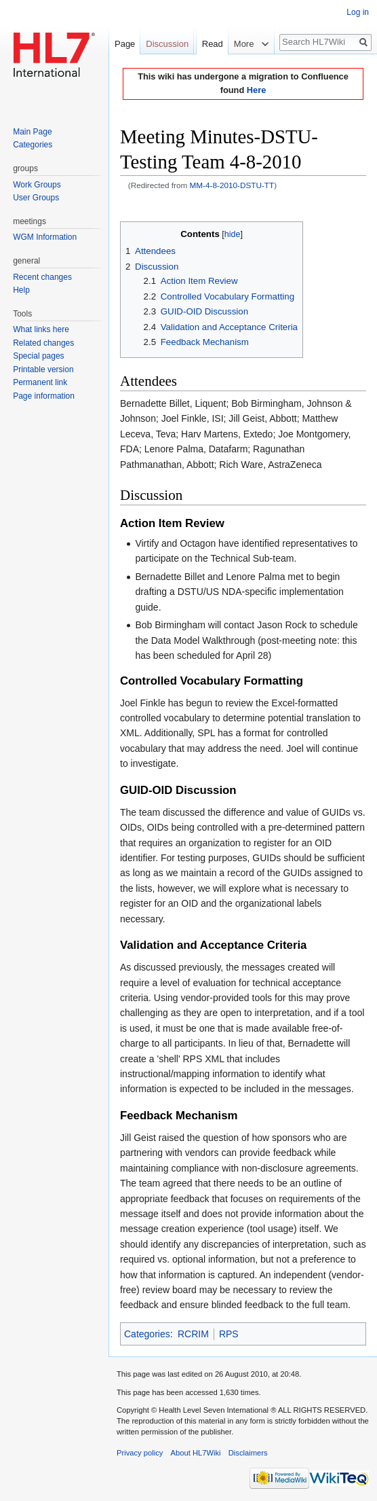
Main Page (32, 132)
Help (21, 290)
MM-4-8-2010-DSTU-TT (232, 185)
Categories (147, 1333)
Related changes (43, 343)
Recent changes (42, 277)
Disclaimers (248, 1453)
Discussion (167, 44)
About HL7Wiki (196, 1453)
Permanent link (40, 382)
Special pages (38, 356)
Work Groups (36, 184)
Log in (357, 12)
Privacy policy (140, 1453)
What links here (41, 329)
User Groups (36, 197)
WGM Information (45, 237)
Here (256, 90)
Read (205, 71)
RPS (229, 1333)
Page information (44, 396)
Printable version (43, 369)
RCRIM (193, 1333)
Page (125, 44)
